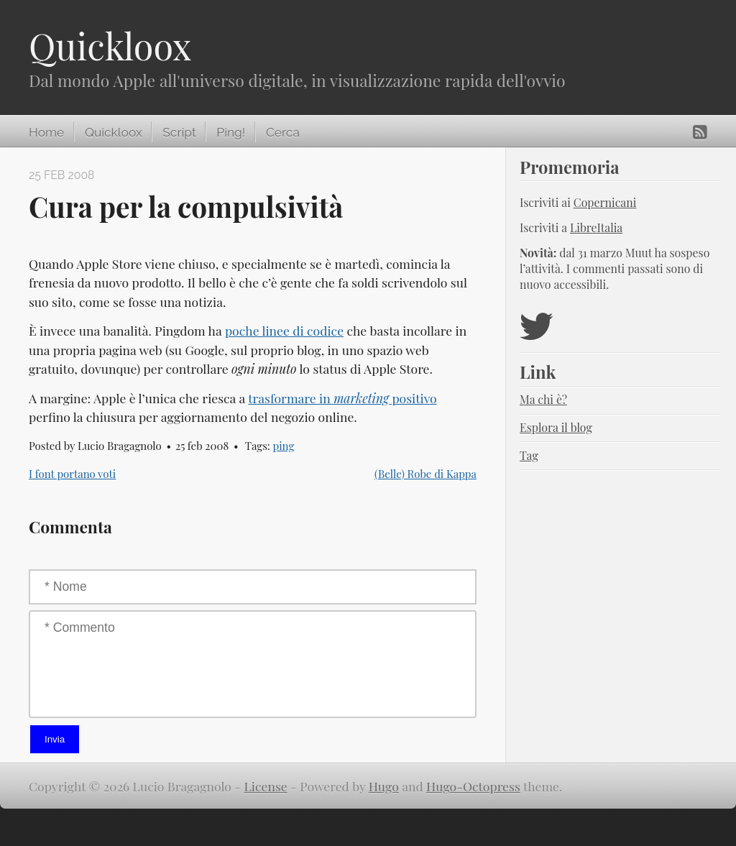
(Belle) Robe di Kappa (425, 473)
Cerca (283, 132)
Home (46, 132)
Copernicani (605, 202)
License (266, 786)
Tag (529, 455)
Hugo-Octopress (473, 786)
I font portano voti (72, 473)
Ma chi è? (543, 399)
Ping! (230, 132)
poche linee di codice (284, 330)
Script (179, 132)
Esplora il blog (556, 427)
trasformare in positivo (342, 398)
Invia (55, 739)
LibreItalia (596, 227)
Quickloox (110, 46)
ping (284, 445)
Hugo (384, 786)
